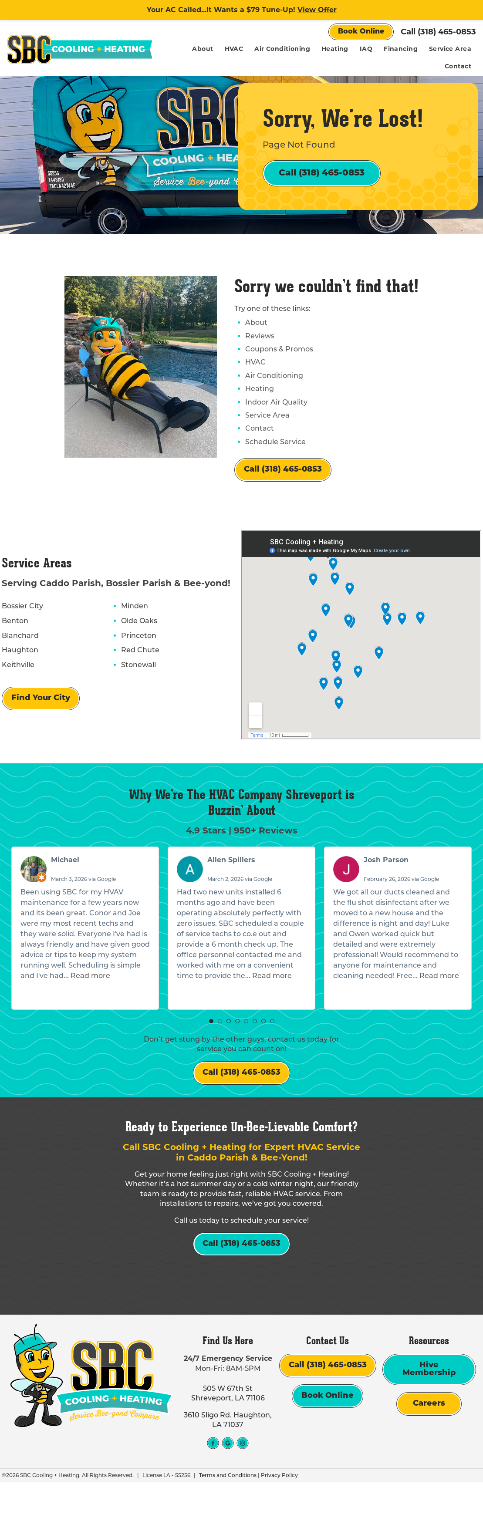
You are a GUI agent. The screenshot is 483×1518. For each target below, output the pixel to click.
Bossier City (20, 623)
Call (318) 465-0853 (438, 32)
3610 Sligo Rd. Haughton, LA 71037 (228, 1456)
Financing (401, 49)
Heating (334, 49)
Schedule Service (275, 458)
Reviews (259, 352)
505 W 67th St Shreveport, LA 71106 (228, 1430)
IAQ (366, 49)
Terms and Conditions (226, 1511)
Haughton (18, 667)
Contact (458, 66)
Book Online (361, 31)
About (202, 49)
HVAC (234, 49)
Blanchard (18, 652)
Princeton (135, 652)
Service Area (450, 49)
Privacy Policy (277, 1511)
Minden (131, 623)
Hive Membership (429, 1406)
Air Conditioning (282, 49)
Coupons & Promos (279, 365)
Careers (429, 1440)
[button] (211, 1041)
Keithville (16, 681)
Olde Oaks (136, 637)
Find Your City (39, 715)
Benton (13, 637)
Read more (90, 996)
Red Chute (137, 667)
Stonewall (135, 681)
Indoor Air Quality (276, 418)
